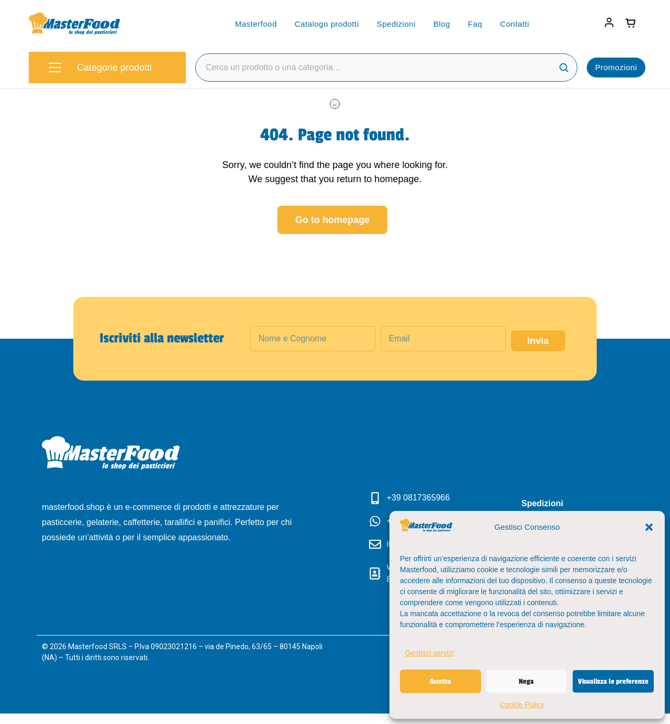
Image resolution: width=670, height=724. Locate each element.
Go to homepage (332, 220)
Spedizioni (396, 23)
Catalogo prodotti (327, 23)
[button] (649, 527)
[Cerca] (564, 67)
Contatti (514, 23)
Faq (475, 23)
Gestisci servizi (429, 653)
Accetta (440, 681)
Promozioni (616, 67)
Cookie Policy (522, 704)
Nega (526, 681)
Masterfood (256, 23)
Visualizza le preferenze (613, 681)
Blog (441, 23)
